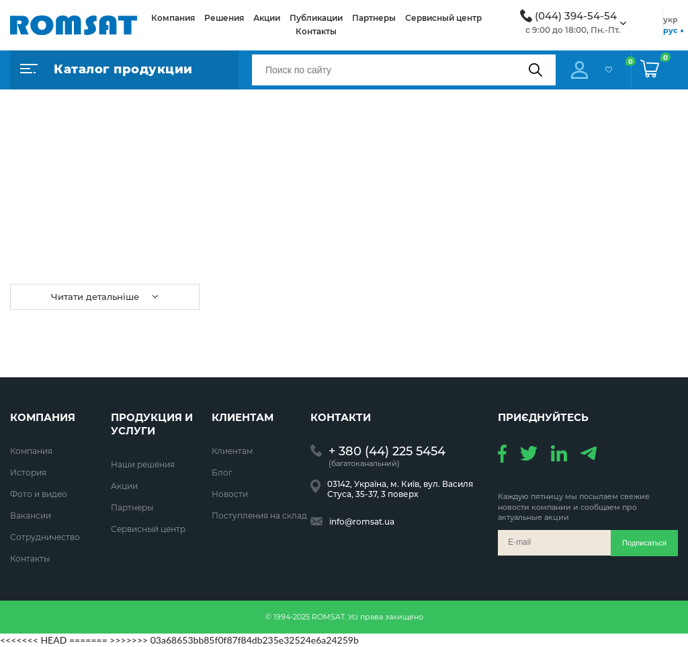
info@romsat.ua (361, 522)
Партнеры (374, 18)
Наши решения (143, 464)
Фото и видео (38, 494)
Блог (222, 472)
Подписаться (644, 543)
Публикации (316, 18)
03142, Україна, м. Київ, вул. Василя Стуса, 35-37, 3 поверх (400, 489)
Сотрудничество (45, 537)
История (28, 472)
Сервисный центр (443, 18)
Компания (173, 18)
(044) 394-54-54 (576, 16)
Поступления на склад (259, 515)
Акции (266, 18)
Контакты (316, 31)
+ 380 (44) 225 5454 (387, 452)
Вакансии (30, 515)
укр (670, 19)
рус (670, 30)
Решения (224, 18)
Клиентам (232, 451)
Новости (230, 494)
